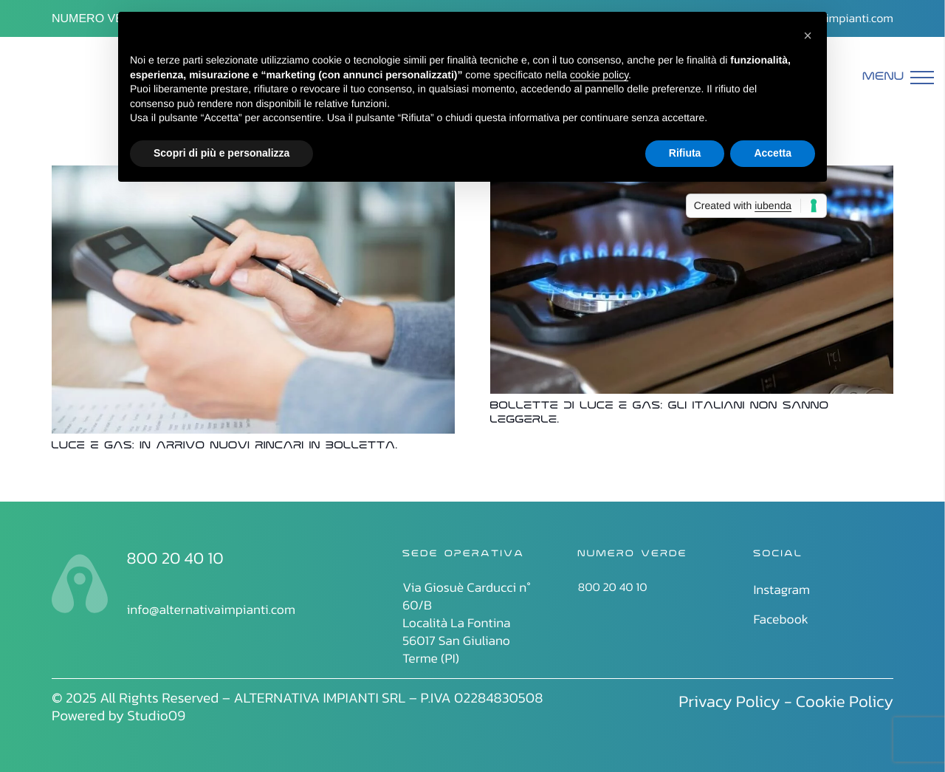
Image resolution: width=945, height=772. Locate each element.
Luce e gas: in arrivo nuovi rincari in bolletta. (225, 446)
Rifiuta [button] (685, 153)
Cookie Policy (844, 701)
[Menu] (898, 77)
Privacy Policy (729, 701)
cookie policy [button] (599, 75)
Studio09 (156, 715)
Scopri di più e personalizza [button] (221, 153)
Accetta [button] (772, 153)
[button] (807, 35)
